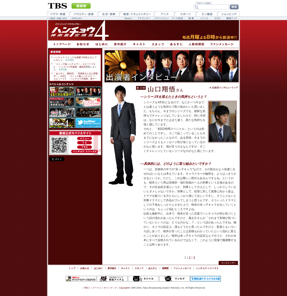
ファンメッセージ (182, 268)
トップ (72, 268)
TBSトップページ (92, 288)
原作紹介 (112, 268)
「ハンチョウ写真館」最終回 (71, 67)
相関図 (165, 268)
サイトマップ (110, 288)
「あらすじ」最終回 (64, 73)
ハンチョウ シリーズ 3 (207, 268)
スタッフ (139, 268)
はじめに (98, 268)
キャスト (125, 268)
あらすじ (152, 268)
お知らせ (84, 268)
